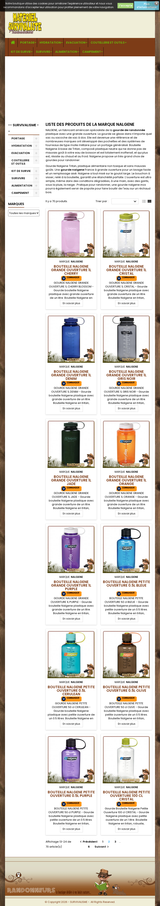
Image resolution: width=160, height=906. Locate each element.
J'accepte (125, 5)
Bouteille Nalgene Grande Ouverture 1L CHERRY (71, 270)
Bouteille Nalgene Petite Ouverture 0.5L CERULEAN (71, 690)
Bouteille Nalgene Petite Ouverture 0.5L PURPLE (71, 794)
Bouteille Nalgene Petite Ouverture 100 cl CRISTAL (126, 796)
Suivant (102, 847)
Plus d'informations (146, 5)
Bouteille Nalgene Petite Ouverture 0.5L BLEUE (126, 583)
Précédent (88, 842)
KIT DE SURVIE (21, 52)
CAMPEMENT (91, 52)
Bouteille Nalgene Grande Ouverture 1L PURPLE (71, 585)
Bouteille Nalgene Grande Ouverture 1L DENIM (71, 375)
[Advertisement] (80, 87)
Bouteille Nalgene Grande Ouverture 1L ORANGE (126, 480)
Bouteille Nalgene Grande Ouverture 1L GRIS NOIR (126, 375)
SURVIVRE (43, 52)
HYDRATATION (50, 42)
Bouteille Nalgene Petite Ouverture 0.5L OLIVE (126, 688)
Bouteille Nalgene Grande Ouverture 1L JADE (71, 480)
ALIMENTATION (66, 52)
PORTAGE (27, 42)
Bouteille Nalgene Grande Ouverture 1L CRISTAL (126, 270)
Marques (16, 204)
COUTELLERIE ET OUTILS (108, 42)
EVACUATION (75, 42)
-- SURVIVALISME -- (23, 128)
